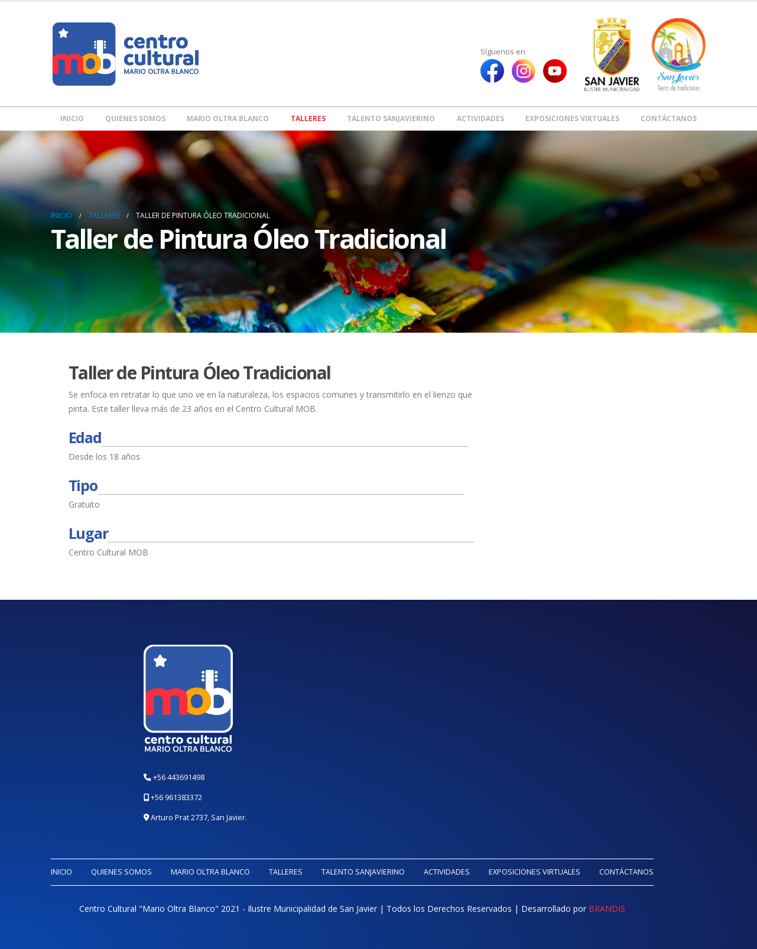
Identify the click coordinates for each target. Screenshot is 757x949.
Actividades (480, 118)
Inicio (72, 118)
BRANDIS (607, 908)
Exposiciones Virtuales (572, 118)
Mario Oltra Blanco (228, 118)
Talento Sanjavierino (391, 118)
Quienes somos (135, 118)
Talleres (308, 118)
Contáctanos (669, 118)
